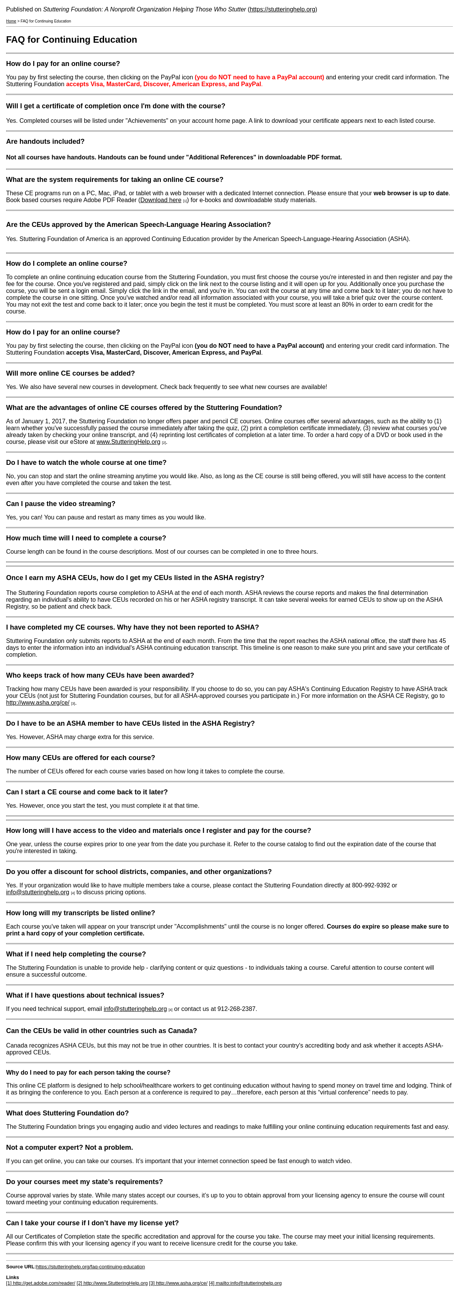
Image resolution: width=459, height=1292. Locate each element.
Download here (160, 200)
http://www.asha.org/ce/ (37, 702)
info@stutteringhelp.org (37, 892)
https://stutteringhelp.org (282, 9)
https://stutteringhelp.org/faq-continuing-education (90, 1267)
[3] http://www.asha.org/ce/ (178, 1283)
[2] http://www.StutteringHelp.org (112, 1283)
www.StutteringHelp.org (128, 442)
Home (11, 21)
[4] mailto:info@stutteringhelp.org (245, 1283)
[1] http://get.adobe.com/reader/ (40, 1283)
